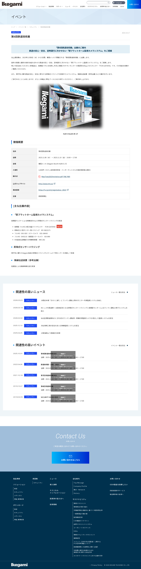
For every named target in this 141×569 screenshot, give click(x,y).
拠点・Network (79, 490)
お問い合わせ (134, 4)
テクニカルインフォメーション (57, 491)
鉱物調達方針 (78, 517)
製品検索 (16, 478)
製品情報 (51, 6)
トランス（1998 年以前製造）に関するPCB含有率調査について (87, 542)
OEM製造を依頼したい (119, 484)
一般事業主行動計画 (80, 514)
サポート (58, 6)
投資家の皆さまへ (105, 6)
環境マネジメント (80, 503)
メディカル (18, 495)
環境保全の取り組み (80, 507)
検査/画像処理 (19, 499)
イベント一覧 (22, 27)
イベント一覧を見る (118, 345)
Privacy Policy (96, 565)
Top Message (79, 483)
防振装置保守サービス (117, 491)
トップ (13, 27)
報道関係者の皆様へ (117, 494)
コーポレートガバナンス (82, 528)
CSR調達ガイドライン (81, 521)
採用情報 (115, 6)
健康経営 (77, 538)
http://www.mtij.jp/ (46, 183)
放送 (15, 488)
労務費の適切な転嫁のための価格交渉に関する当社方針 (83, 551)
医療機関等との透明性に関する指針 (86, 547)
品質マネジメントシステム (83, 524)
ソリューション (40, 6)
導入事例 (53, 484)
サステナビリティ (93, 6)
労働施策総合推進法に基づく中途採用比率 (88, 510)
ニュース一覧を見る (118, 292)
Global (122, 6)
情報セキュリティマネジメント (84, 535)
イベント (75, 6)
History (77, 493)
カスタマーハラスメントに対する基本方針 (88, 556)
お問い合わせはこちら (70, 459)
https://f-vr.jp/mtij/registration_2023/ (52, 190)
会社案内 (82, 6)
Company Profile (80, 486)
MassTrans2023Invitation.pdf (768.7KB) (55, 176)
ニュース (67, 6)
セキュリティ (33, 27)
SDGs (76, 531)
